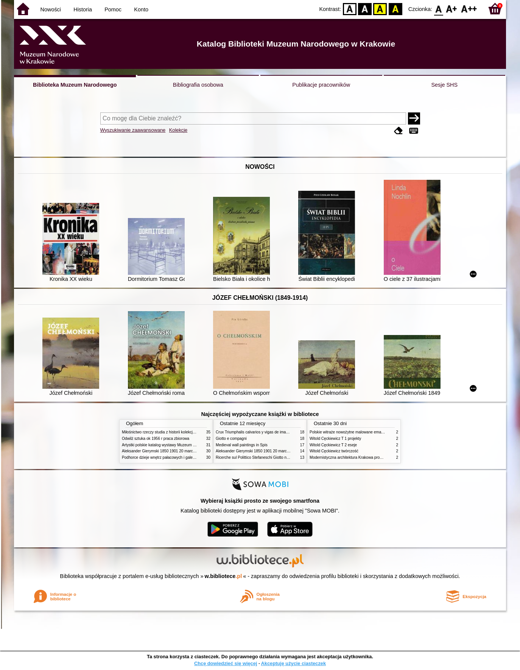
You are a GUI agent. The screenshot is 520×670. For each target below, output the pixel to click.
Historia (82, 9)
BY (395, 8)
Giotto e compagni (231, 438)
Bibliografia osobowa (198, 85)
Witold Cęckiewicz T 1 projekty (335, 438)
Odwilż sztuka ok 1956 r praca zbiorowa (155, 438)
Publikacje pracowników (321, 85)
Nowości (50, 9)
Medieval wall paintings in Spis (242, 445)
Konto (141, 9)
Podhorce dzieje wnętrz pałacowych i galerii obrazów (166, 457)
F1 (451, 8)
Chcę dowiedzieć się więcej (225, 663)
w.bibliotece (223, 576)
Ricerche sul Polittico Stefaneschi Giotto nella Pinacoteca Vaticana (272, 457)
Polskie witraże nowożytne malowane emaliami (349, 432)
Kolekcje (178, 130)
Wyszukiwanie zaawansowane (133, 130)
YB (380, 8)
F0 (438, 8)
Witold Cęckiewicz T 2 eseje (333, 445)
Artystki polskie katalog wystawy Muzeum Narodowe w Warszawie (178, 445)
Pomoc (112, 9)
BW (365, 8)
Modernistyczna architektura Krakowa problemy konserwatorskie (364, 457)
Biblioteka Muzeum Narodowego (75, 85)
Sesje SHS (444, 85)
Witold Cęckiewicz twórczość (334, 451)
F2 (469, 8)
